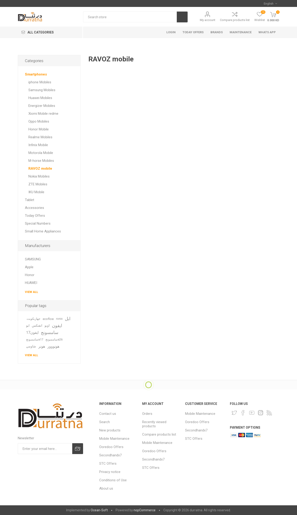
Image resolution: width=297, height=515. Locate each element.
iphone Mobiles (39, 82)
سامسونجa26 (54, 339)
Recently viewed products (154, 424)
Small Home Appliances (43, 231)
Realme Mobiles (40, 137)
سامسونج (49, 332)
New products (109, 430)
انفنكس (37, 326)
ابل (67, 318)
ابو (28, 326)
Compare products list (235, 20)
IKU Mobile (36, 192)
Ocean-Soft (99, 510)
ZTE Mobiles (37, 184)
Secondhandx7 (110, 455)
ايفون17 (32, 332)
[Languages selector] (270, 3)
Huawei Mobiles (40, 98)
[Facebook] (243, 412)
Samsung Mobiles (41, 90)
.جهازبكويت (33, 318)
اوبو (47, 326)
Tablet (29, 200)
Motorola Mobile (40, 153)
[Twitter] (234, 412)
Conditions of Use (113, 480)
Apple (29, 267)
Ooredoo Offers (111, 447)
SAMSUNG (33, 259)
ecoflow (48, 319)
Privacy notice (109, 472)
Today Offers (35, 216)
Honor (29, 275)
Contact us (107, 414)
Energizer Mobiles (41, 106)
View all (31, 292)
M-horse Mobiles (41, 161)
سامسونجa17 (34, 339)
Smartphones (36, 74)
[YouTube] (251, 412)
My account (207, 20)
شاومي (31, 346)
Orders (147, 414)
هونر (41, 346)
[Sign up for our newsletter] (45, 448)
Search (104, 422)
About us (106, 488)
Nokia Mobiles (39, 176)
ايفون (57, 325)
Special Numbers (38, 223)
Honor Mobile (38, 129)
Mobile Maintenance (114, 439)
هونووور (53, 346)
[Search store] (130, 17)
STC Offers (108, 463)
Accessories (34, 208)
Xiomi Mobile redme (43, 113)
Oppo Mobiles (38, 121)
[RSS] (269, 412)
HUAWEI (31, 283)
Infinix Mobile (38, 145)
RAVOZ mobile (40, 168)
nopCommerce (145, 510)
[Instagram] (260, 412)
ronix (59, 318)
